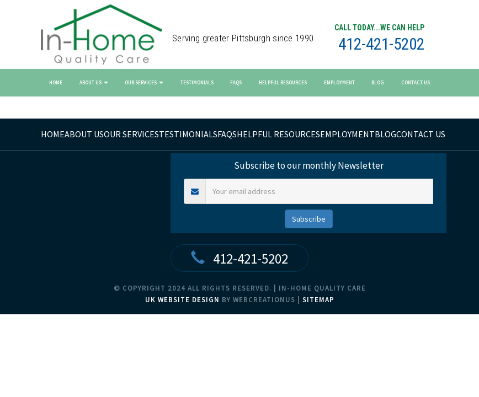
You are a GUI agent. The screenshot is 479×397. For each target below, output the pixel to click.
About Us (93, 82)
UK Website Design (182, 299)
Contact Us (415, 82)
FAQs (236, 82)
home (53, 134)
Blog (377, 82)
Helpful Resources (283, 82)
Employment (339, 82)
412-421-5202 (381, 44)
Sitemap (318, 299)
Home (55, 82)
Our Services (144, 82)
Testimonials (197, 82)
